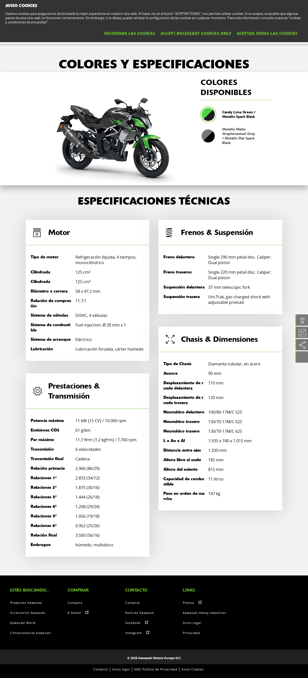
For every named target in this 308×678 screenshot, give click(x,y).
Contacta (132, 603)
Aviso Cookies (193, 669)
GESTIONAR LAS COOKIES (129, 33)
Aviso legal (121, 669)
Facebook (133, 623)
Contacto (101, 669)
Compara (75, 603)
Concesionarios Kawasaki (30, 633)
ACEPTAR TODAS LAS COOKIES (267, 33)
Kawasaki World (22, 623)
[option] (112, 128)
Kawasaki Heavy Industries (204, 613)
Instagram (133, 633)
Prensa (188, 603)
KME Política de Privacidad (155, 669)
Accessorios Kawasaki (28, 613)
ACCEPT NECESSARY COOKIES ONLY (196, 33)
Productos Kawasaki (26, 603)
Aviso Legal (192, 623)
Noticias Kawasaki (139, 613)
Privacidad (191, 633)
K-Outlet (74, 613)
